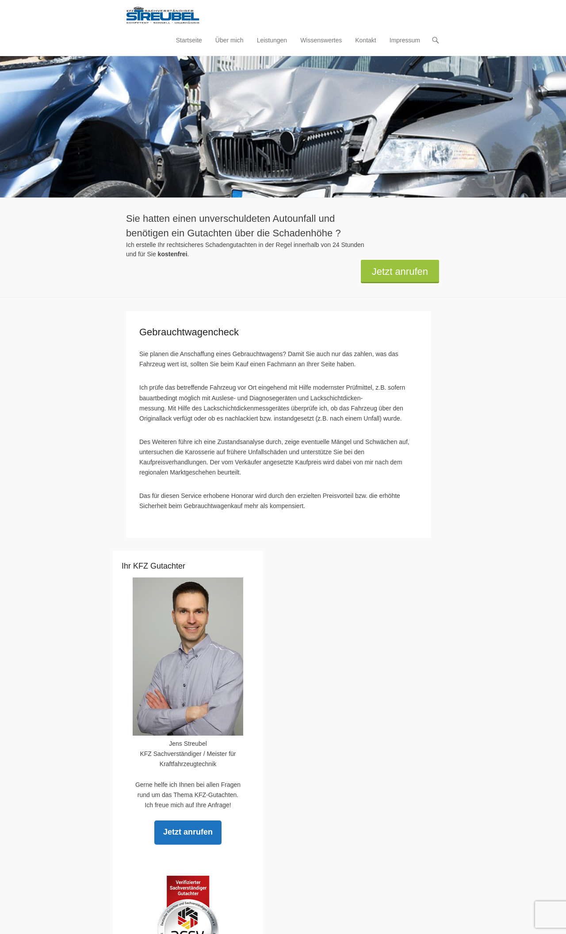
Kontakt (365, 40)
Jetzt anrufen (400, 271)
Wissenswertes (321, 40)
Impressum (405, 40)
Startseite (189, 40)
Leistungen (272, 40)
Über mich (229, 40)
